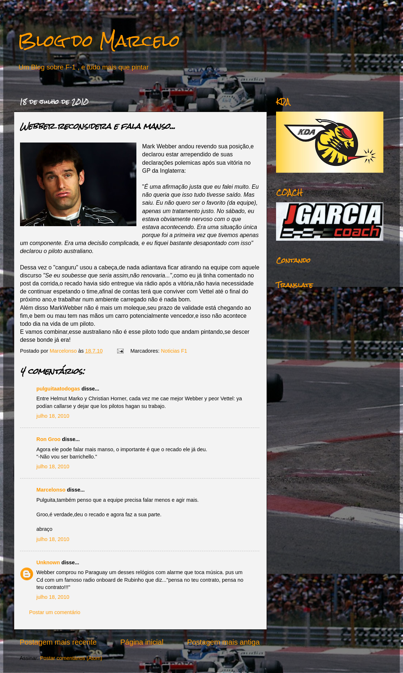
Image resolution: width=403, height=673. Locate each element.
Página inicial (142, 642)
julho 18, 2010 (52, 416)
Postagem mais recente (58, 642)
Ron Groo (48, 439)
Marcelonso (64, 351)
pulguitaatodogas (58, 389)
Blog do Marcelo (99, 41)
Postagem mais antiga (223, 642)
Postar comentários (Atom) (71, 658)
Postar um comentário (54, 612)
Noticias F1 (174, 351)
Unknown (48, 562)
